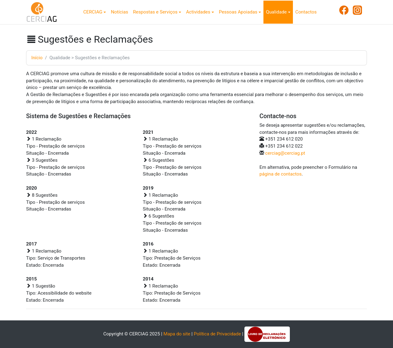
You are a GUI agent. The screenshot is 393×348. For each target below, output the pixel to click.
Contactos (306, 12)
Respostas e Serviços (155, 12)
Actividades (198, 12)
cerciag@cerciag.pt (285, 153)
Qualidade (276, 12)
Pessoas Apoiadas (238, 12)
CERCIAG (92, 12)
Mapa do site (176, 334)
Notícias (119, 12)
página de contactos (280, 174)
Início (37, 57)
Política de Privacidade (217, 334)
